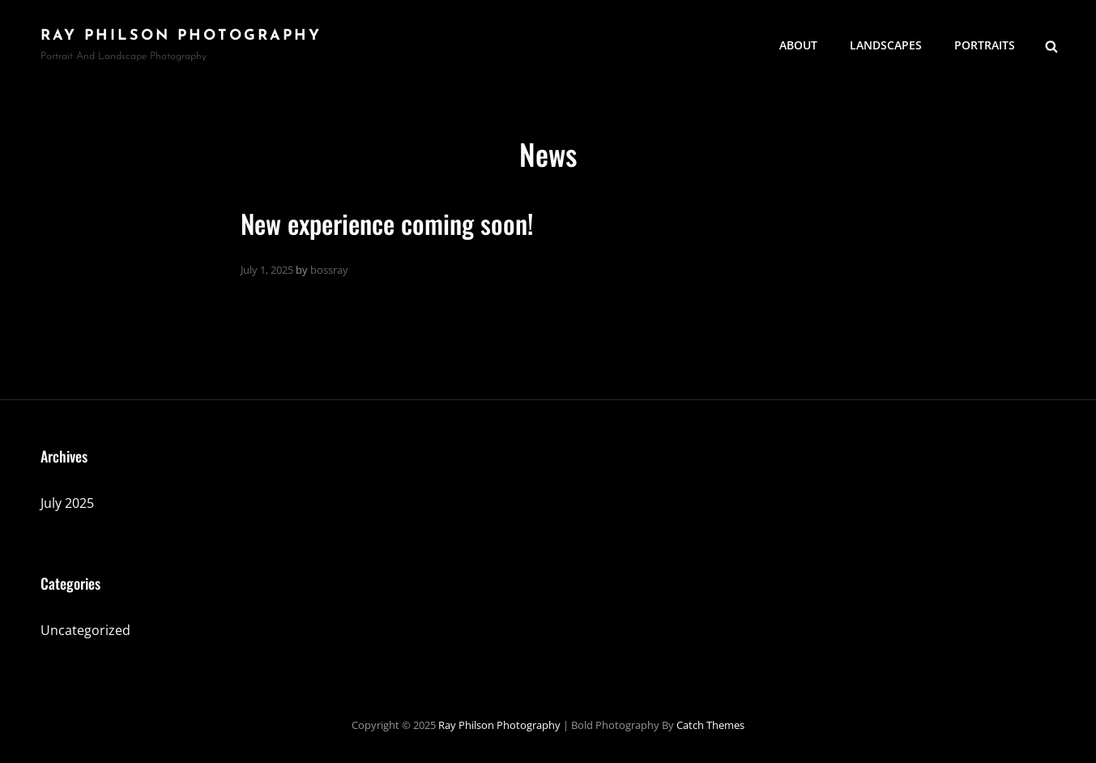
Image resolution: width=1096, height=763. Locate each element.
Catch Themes (710, 725)
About (798, 45)
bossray (329, 269)
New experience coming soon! (387, 223)
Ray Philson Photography (181, 36)
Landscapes (886, 45)
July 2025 (67, 503)
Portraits (984, 45)
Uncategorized (85, 630)
